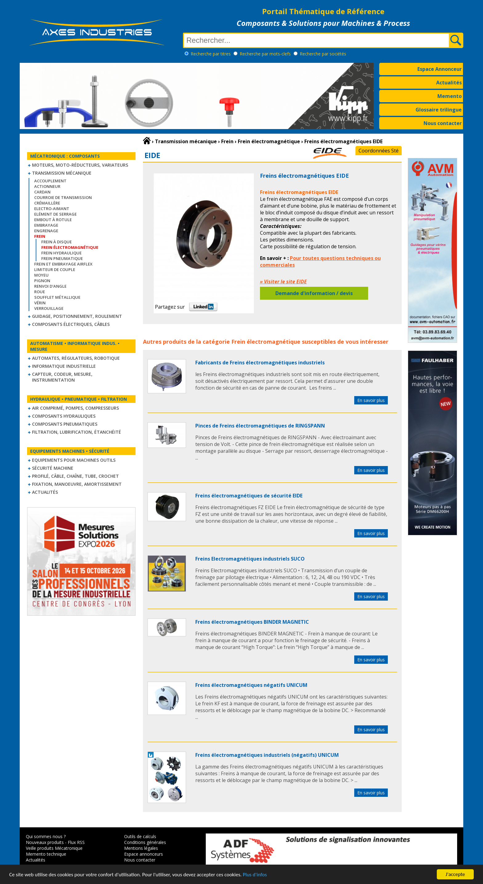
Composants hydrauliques (63, 416)
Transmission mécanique (61, 173)
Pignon (42, 280)
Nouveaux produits (45, 842)
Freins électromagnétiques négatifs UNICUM (251, 685)
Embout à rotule (53, 219)
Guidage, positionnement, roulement (77, 316)
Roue (39, 291)
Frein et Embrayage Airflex (63, 264)
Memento (449, 96)
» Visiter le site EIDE (283, 281)
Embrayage (46, 225)
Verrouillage (48, 308)
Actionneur (47, 186)
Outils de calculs (140, 836)
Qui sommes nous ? (46, 836)
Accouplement (50, 181)
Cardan (42, 192)
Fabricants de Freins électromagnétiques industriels (260, 362)
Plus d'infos (255, 875)
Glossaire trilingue (439, 109)
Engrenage (46, 230)
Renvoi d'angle (50, 286)
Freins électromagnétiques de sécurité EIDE (248, 495)
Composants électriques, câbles (71, 324)
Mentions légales (141, 848)
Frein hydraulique (61, 253)
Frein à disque (56, 242)
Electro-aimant (51, 208)
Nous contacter (443, 123)
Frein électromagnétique (265, 341)
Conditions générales (145, 842)
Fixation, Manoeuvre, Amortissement (77, 484)
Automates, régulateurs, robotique (76, 358)
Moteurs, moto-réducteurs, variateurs (80, 165)
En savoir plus (371, 400)
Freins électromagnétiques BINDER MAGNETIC (252, 621)
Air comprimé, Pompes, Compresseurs (75, 408)
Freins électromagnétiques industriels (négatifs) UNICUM (267, 755)
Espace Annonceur (439, 69)
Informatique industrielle (64, 366)
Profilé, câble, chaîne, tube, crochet (75, 476)
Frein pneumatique (62, 258)
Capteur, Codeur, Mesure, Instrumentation (62, 377)
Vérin (40, 303)
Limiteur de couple (54, 269)
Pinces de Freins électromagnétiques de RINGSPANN (260, 425)
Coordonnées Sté (379, 150)
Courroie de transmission (63, 197)
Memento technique (46, 854)
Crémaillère (47, 203)
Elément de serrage (55, 214)
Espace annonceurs (143, 854)
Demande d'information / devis (314, 293)
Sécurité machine (52, 468)
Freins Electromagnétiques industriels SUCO (250, 558)
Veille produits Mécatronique (54, 848)
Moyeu (41, 275)
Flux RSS (76, 842)
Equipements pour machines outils (74, 460)
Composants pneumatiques (64, 424)
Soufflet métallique (57, 297)
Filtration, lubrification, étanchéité (76, 432)
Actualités (449, 82)
